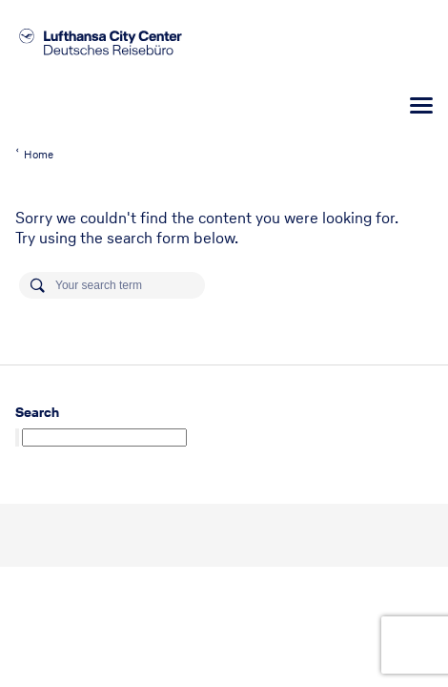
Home (38, 154)
